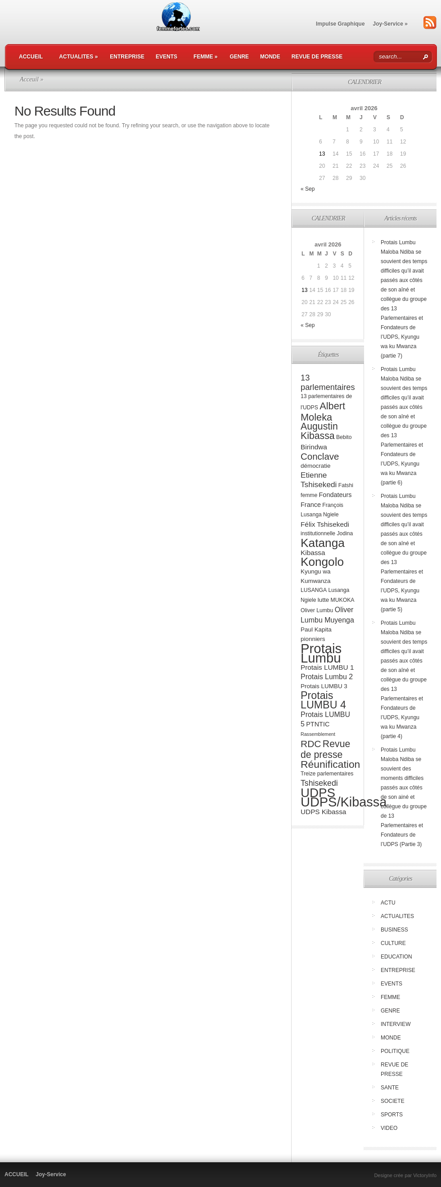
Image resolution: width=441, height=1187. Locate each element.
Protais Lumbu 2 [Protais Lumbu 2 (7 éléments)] (327, 677)
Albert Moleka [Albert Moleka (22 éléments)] (323, 411)
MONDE (270, 57)
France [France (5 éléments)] (311, 504)
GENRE (239, 57)
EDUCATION (396, 957)
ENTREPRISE (127, 57)
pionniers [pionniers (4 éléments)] (313, 639)
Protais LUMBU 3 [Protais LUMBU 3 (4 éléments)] (324, 686)
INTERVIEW (395, 1024)
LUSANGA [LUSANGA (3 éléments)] (314, 590)
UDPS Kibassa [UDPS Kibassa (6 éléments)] (323, 811)
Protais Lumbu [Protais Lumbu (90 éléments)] (321, 653)
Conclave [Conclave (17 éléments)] (320, 456)
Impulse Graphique (340, 24)
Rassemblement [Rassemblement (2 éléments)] (318, 734)
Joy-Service (390, 24)
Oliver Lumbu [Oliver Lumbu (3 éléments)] (317, 610)
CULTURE (393, 943)
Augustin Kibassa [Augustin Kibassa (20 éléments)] (319, 431)
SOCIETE (393, 1101)
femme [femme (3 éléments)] (309, 495)
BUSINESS (394, 930)
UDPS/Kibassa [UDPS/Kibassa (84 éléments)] (344, 802)
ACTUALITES (78, 57)
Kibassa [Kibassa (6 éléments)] (313, 552)
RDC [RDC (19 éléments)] (311, 744)
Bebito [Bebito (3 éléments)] (344, 437)
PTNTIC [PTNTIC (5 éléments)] (317, 724)
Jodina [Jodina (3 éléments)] (345, 533)
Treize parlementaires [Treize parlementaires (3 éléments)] (327, 773)
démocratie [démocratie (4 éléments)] (315, 465)
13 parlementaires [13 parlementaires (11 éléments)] (328, 382)
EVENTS (166, 57)
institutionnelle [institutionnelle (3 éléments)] (318, 533)
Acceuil (29, 79)
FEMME (205, 57)
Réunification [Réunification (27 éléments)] (330, 764)
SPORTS (392, 1114)
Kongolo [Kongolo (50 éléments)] (322, 562)
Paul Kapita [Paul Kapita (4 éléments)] (316, 629)
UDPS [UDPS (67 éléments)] (318, 793)
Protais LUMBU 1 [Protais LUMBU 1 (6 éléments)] (327, 667)
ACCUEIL (31, 57)
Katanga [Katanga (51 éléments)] (323, 543)
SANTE (390, 1087)
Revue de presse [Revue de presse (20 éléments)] (325, 749)
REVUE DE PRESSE (317, 57)
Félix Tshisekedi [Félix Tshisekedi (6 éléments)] (325, 524)
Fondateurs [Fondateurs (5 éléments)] (335, 494)
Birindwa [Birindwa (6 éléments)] (314, 447)
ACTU (388, 903)
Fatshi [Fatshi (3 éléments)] (345, 485)
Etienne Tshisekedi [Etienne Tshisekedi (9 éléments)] (319, 479)
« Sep (308, 189)
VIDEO (389, 1128)
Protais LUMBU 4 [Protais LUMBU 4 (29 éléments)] (323, 700)
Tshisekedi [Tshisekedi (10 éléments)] (319, 783)
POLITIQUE (395, 1051)
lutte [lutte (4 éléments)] (323, 599)
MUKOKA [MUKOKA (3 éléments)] (343, 600)
